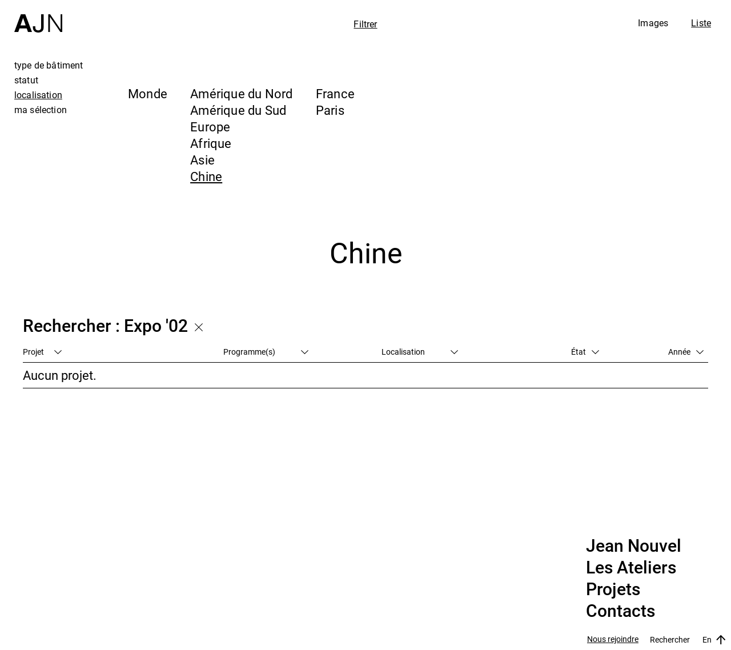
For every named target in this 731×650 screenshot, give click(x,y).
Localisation (419, 351)
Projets (613, 589)
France (335, 93)
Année (686, 351)
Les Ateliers (631, 568)
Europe (210, 126)
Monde (147, 93)
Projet (42, 351)
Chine (206, 176)
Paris (330, 110)
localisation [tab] (38, 95)
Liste (701, 23)
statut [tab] (26, 80)
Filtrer (365, 24)
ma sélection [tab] (40, 109)
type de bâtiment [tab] (48, 65)
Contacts (620, 611)
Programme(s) (265, 351)
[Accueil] (38, 16)
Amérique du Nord (241, 93)
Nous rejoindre (612, 639)
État (585, 351)
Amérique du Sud (238, 110)
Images (653, 23)
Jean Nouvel (633, 546)
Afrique (211, 143)
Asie (202, 159)
